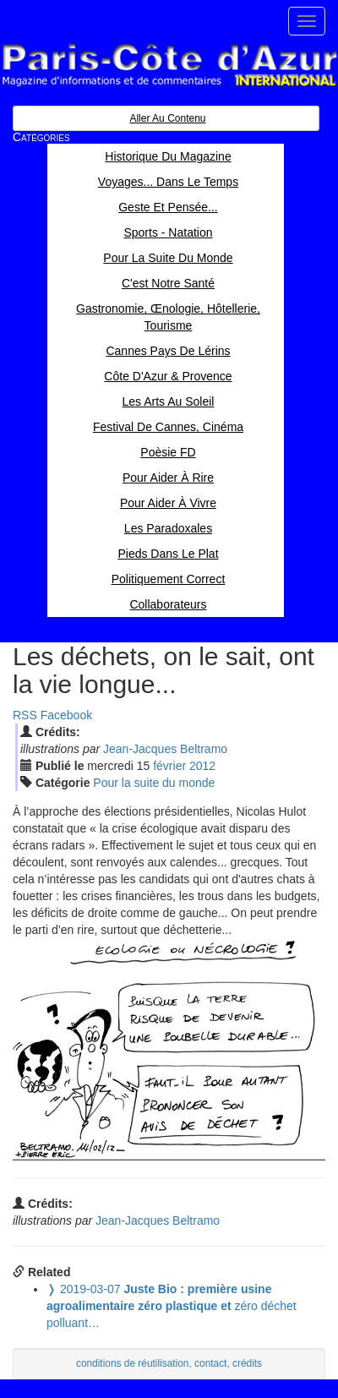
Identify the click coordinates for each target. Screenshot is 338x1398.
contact (210, 1363)
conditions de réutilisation (132, 1363)
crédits (247, 1363)
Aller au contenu (167, 118)
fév (169, 766)
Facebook (66, 715)
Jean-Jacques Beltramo (165, 749)
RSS (25, 715)
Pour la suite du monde (154, 782)
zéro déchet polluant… (171, 1306)
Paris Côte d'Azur (169, 65)
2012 (202, 766)
